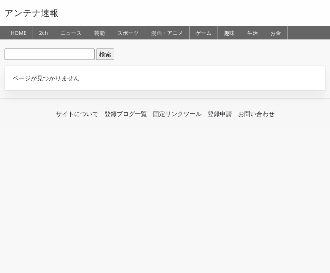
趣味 (229, 32)
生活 (252, 32)
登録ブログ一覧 (125, 114)
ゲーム (204, 32)
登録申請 (220, 114)
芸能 (99, 32)
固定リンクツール (177, 114)
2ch (43, 32)
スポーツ (128, 32)
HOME (19, 32)
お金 (275, 32)
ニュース (71, 32)
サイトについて (77, 114)
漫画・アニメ (167, 32)
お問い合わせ (256, 114)
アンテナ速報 (31, 12)
